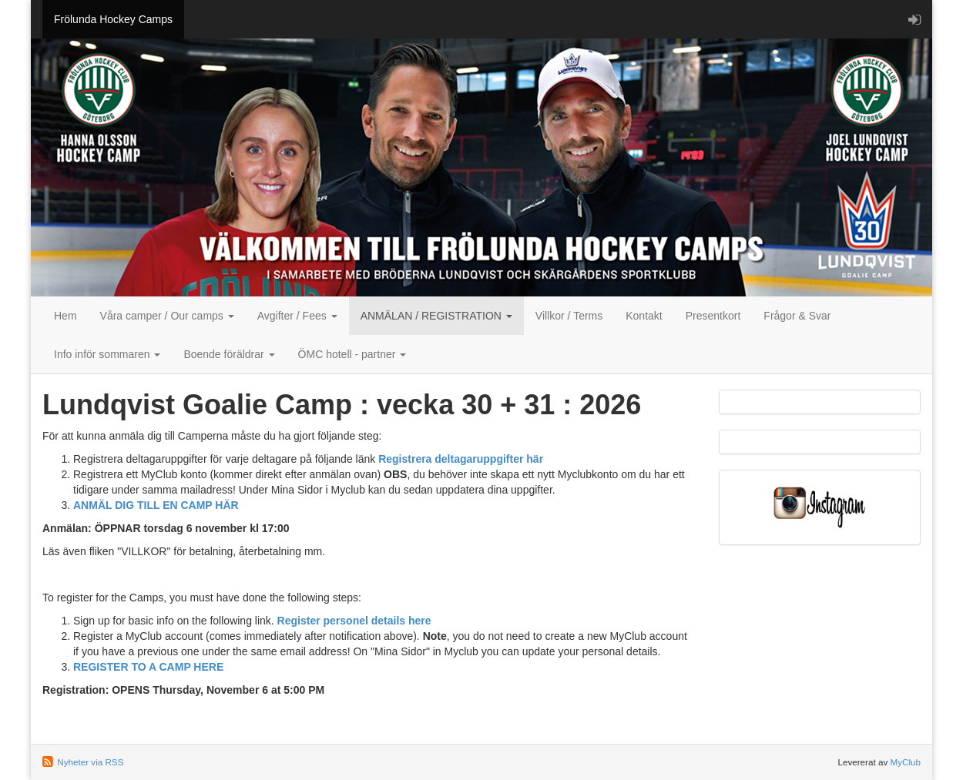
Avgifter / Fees (297, 316)
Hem (65, 316)
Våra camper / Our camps (167, 316)
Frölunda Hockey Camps (113, 19)
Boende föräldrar (228, 354)
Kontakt (644, 316)
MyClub (905, 762)
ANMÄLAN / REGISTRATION (436, 316)
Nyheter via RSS (90, 762)
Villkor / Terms (568, 316)
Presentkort (713, 316)
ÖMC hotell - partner (352, 354)
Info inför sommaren (107, 354)
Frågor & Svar (796, 316)
